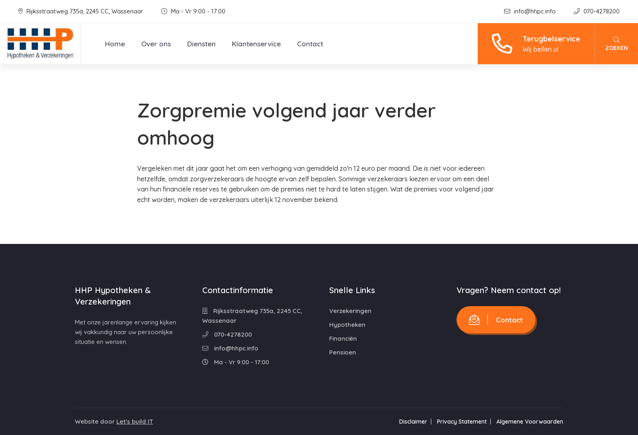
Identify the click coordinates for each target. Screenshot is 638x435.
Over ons (156, 43)
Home (115, 43)
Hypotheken (347, 324)
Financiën (343, 338)
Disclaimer (413, 421)
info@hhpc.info (530, 11)
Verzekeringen (350, 311)
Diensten (201, 43)
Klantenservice (256, 43)
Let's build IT (134, 421)
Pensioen (342, 352)
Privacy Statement (462, 421)
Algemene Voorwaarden (529, 421)
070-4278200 (597, 11)
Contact (310, 43)
